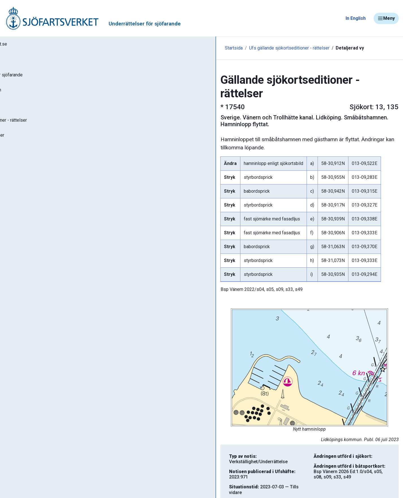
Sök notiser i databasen (36, 94)
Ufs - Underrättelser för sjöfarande (49, 77)
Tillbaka (379, 478)
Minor (14, 298)
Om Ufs (19, 194)
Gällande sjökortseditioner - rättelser (51, 127)
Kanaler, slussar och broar (36, 265)
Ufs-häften (22, 111)
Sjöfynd (16, 281)
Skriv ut (129, 478)
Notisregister (25, 161)
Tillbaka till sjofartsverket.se (40, 45)
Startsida (124, 48)
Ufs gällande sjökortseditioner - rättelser (179, 48)
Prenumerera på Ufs (33, 177)
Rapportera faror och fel (34, 248)
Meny (386, 18)
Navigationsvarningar (31, 231)
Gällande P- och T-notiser (38, 144)
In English (356, 18)
